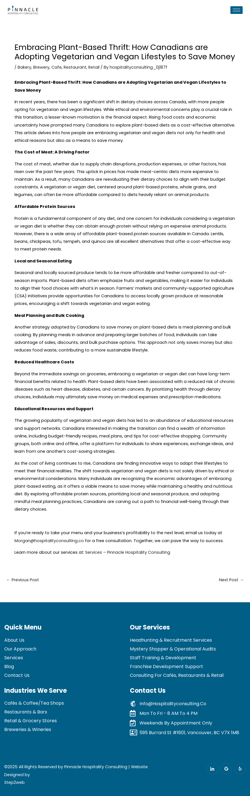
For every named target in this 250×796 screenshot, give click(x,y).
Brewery (41, 67)
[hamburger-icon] (236, 10)
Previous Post (22, 580)
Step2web (14, 782)
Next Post (231, 580)
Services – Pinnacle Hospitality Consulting (127, 552)
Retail (93, 67)
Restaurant (75, 67)
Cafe (56, 67)
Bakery (24, 67)
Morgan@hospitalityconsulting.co (49, 541)
